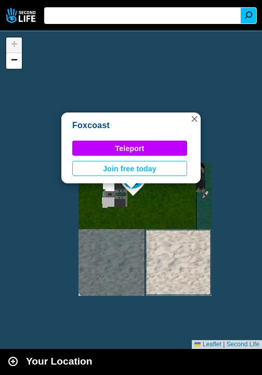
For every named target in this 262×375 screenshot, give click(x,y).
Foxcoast (91, 125)
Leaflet (207, 344)
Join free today (129, 169)
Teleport (130, 148)
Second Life (22, 15)
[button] (194, 119)
